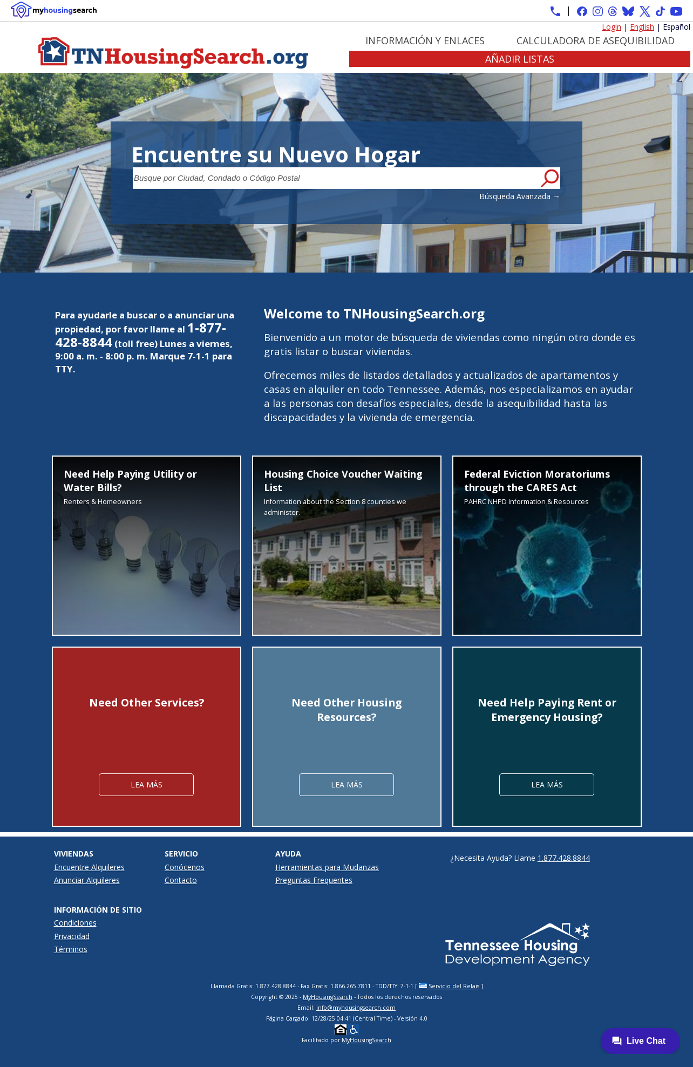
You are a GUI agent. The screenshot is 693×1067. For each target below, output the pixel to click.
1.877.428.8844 (564, 858)
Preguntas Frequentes (313, 880)
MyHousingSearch (327, 997)
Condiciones (75, 923)
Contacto (181, 880)
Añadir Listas (519, 58)
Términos (70, 949)
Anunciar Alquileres (87, 880)
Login (611, 27)
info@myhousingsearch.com (356, 1007)
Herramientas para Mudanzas (327, 867)
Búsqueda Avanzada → (519, 196)
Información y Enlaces (425, 40)
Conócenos (185, 867)
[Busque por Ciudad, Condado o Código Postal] (336, 178)
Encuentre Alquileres (89, 867)
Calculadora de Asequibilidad (596, 40)
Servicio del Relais (449, 986)
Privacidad (72, 936)
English (642, 27)
